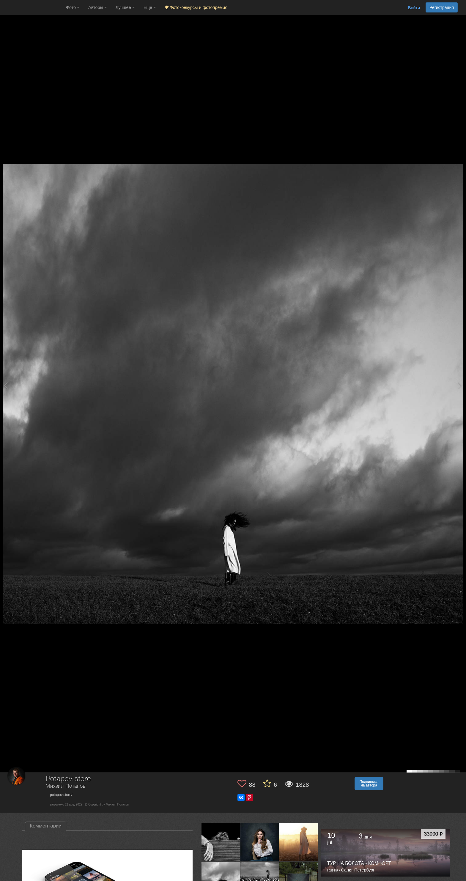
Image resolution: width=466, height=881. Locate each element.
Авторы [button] (97, 7)
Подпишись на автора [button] (369, 783)
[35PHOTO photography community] (32, 7)
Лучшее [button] (125, 7)
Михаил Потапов (66, 786)
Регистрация (441, 7)
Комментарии (46, 826)
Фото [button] (72, 7)
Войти (414, 8)
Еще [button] (150, 7)
